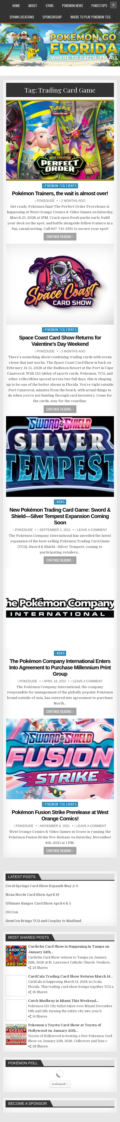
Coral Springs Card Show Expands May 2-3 (42, 886)
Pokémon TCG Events (61, 185)
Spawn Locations (22, 17)
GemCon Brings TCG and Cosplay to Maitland (43, 921)
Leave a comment (92, 530)
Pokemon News (72, 5)
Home (16, 5)
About (32, 5)
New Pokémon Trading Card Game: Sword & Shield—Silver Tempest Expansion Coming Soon (60, 516)
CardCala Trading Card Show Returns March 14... (70, 976)
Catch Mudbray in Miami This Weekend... (63, 1001)
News (61, 501)
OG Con (12, 912)
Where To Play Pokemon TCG (90, 17)
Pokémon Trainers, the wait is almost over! (60, 193)
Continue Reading (58, 236)
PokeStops (99, 5)
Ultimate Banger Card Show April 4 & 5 (38, 903)
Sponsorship (52, 17)
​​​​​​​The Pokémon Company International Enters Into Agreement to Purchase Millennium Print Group (60, 667)
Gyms (50, 5)
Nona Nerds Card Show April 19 (32, 895)
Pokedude (45, 200)
